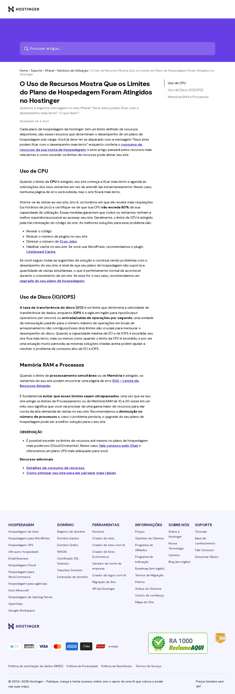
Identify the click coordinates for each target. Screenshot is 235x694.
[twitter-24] (198, 626)
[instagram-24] (190, 626)
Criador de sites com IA (108, 545)
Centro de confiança (149, 595)
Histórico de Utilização (72, 70)
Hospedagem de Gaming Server (30, 597)
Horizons (98, 531)
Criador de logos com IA (109, 575)
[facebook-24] (182, 626)
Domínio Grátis (67, 545)
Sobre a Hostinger (175, 534)
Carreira (174, 555)
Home (24, 70)
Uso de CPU (177, 83)
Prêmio (140, 582)
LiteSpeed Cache (40, 252)
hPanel (49, 70)
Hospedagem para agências (27, 584)
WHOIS (62, 552)
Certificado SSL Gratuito (68, 561)
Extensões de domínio (72, 577)
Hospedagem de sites (23, 531)
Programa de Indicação (144, 559)
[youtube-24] (207, 626)
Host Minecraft (18, 590)
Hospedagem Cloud (22, 565)
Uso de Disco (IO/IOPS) (185, 90)
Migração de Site (104, 582)
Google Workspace (21, 610)
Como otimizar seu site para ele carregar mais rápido (71, 473)
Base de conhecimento (205, 540)
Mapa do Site (144, 602)
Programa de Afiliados (144, 547)
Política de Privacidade (82, 666)
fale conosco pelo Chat (118, 445)
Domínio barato (68, 538)
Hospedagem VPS (20, 545)
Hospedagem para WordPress (29, 538)
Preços (140, 531)
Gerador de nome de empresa (106, 566)
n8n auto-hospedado (23, 552)
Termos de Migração (149, 575)
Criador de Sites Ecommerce (103, 554)
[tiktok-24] (224, 626)
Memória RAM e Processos (188, 97)
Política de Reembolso (116, 666)
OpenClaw (15, 604)
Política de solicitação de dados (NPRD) (35, 666)
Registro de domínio (71, 531)
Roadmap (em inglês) (150, 568)
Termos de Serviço (148, 666)
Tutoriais (201, 531)
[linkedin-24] (173, 626)
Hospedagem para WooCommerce (21, 574)
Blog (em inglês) (179, 562)
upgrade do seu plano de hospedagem (52, 281)
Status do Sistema (148, 589)
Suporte (36, 70)
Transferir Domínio (69, 570)
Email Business (18, 558)
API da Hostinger (103, 589)
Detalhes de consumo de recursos (55, 468)
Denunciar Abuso (207, 557)
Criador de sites (103, 538)
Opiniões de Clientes (149, 538)
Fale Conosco (204, 550)
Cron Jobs (68, 241)
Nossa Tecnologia (176, 545)
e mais (113, 646)
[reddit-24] (215, 626)
